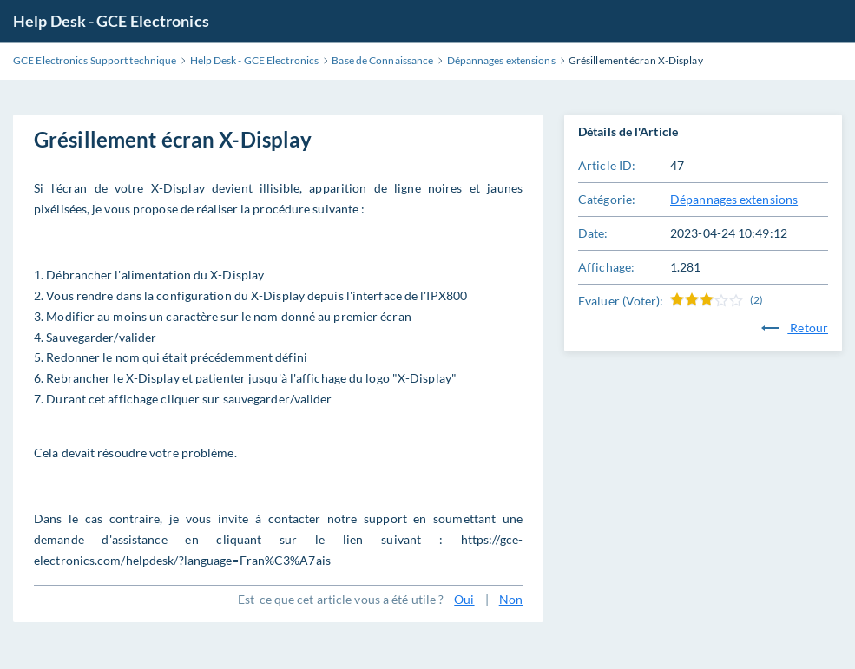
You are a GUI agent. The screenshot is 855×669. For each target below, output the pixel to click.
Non (511, 599)
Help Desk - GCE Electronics (111, 20)
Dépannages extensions (734, 199)
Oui (464, 599)
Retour (794, 327)
